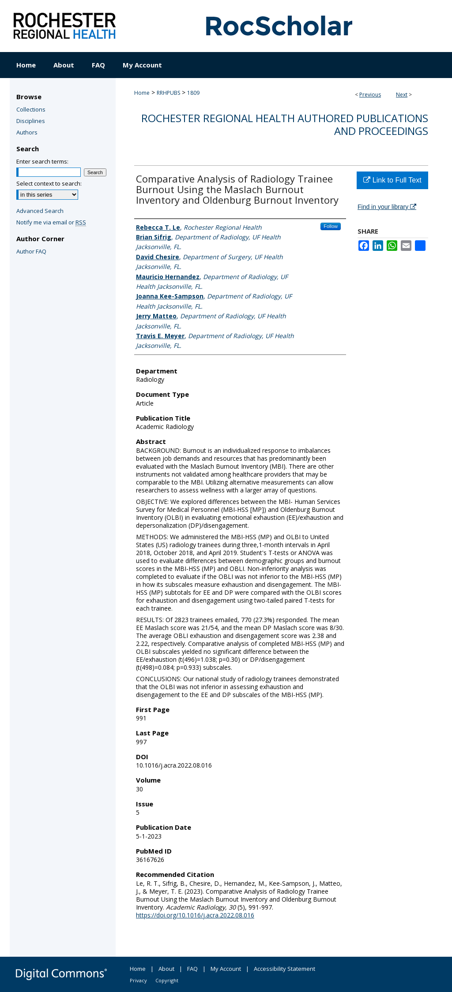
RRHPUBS (168, 93)
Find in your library (387, 206)
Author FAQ (31, 251)
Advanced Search (40, 211)
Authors (27, 132)
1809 (193, 93)
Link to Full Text (392, 180)
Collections (30, 109)
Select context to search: (49, 183)
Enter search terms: (42, 161)
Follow (331, 226)
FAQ (192, 969)
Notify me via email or (51, 222)
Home (142, 93)
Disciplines (30, 121)
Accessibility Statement (284, 969)
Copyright (166, 980)
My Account (226, 969)
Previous (370, 94)
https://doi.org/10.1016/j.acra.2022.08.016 (195, 915)
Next (401, 94)
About (166, 969)
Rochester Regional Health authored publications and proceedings (284, 124)
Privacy (138, 980)
